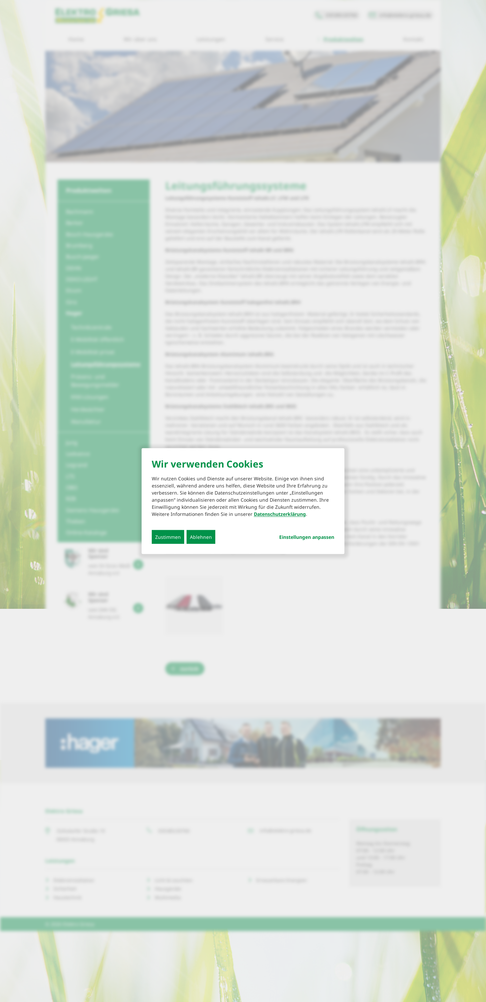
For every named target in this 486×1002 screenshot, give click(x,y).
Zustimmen (168, 536)
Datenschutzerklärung (280, 513)
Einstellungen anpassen (306, 536)
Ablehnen (201, 536)
